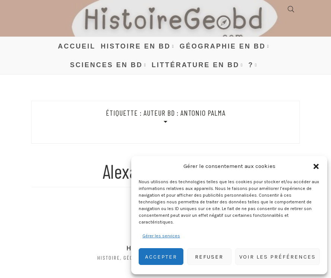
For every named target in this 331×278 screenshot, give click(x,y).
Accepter (161, 256)
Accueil (76, 46)
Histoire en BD (136, 46)
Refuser (209, 256)
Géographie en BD (223, 46)
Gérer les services (161, 235)
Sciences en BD (106, 65)
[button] (316, 166)
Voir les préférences (277, 256)
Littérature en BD (196, 65)
